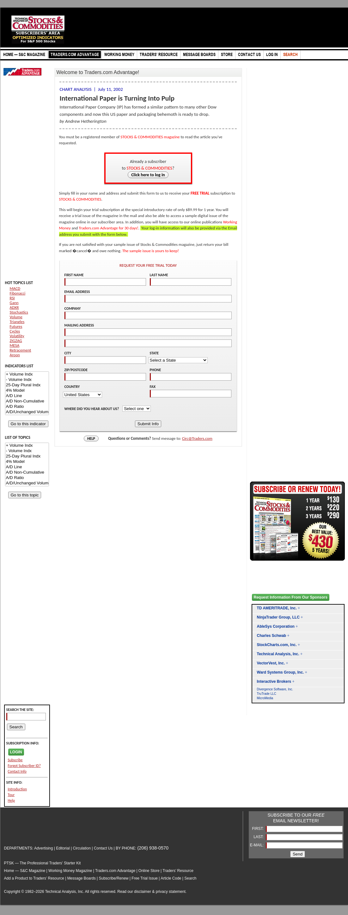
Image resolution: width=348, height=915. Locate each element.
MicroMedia (265, 698)
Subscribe (15, 760)
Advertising (43, 848)
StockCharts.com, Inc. (277, 645)
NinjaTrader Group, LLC (278, 617)
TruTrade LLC (267, 693)
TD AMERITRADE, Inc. (277, 608)
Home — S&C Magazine (25, 870)
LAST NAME (159, 275)
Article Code (171, 878)
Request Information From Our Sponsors (290, 597)
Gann (14, 302)
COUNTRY (72, 386)
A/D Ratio (27, 406)
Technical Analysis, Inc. (278, 654)
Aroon (15, 354)
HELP (91, 438)
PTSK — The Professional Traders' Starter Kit (42, 863)
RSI (12, 298)
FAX (153, 386)
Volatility (17, 335)
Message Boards (81, 878)
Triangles (17, 321)
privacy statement (171, 891)
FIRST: (258, 828)
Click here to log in (148, 174)
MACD (15, 288)
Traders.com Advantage (115, 870)
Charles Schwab (271, 635)
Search (190, 878)
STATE (154, 353)
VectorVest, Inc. (271, 663)
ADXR (14, 307)
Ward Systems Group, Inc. (280, 672)
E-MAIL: (257, 845)
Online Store (149, 870)
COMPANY (72, 308)
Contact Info (17, 771)
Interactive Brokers (274, 681)
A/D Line (27, 396)
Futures (16, 326)
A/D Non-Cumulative (27, 401)
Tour (11, 795)
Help (11, 800)
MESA (15, 345)
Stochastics (19, 312)
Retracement (20, 350)
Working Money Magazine (70, 870)
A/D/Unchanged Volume (27, 412)
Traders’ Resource (177, 870)
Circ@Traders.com (197, 438)
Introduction (17, 789)
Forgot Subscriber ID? (24, 765)
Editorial (63, 848)
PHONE (155, 370)
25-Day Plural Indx (27, 385)
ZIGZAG (16, 340)
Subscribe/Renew (113, 878)
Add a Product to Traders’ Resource (34, 878)
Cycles (15, 331)
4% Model (27, 390)
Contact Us (103, 848)
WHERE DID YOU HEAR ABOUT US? (92, 409)
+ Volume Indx (27, 374)
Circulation (82, 848)
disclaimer (142, 891)
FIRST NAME (74, 275)
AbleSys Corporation (276, 626)
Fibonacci (18, 293)
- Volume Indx (27, 380)
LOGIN (16, 752)
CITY (67, 353)
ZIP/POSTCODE (76, 370)
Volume (16, 316)
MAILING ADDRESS (79, 325)
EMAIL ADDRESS (77, 291)
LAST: (259, 837)
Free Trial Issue (144, 878)
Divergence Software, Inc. (275, 689)
